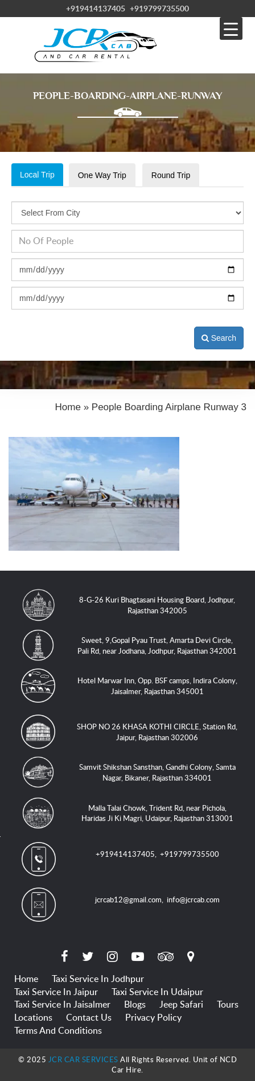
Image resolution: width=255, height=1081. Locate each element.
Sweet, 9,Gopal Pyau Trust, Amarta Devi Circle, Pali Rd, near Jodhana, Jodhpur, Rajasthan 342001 (157, 645)
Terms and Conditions (58, 1030)
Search (218, 338)
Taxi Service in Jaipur (56, 991)
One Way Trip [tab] (102, 175)
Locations (33, 1017)
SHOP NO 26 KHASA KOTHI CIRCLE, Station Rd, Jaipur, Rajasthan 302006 (157, 731)
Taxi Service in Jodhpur (98, 978)
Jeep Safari (181, 1004)
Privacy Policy (153, 1017)
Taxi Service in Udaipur (157, 991)
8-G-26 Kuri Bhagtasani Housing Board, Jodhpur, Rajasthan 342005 (157, 605)
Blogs (135, 1004)
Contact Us (89, 1017)
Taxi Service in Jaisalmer (62, 1004)
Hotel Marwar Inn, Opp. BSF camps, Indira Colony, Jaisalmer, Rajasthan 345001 (157, 685)
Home (26, 978)
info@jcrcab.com (193, 899)
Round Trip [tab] (170, 175)
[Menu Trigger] (231, 28)
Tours (227, 1004)
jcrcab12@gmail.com (128, 899)
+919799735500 (159, 8)
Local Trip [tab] (37, 174)
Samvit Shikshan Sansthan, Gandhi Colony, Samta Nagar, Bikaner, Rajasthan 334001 (157, 772)
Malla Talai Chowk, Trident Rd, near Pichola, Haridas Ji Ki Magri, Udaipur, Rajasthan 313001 (157, 813)
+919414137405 (95, 8)
